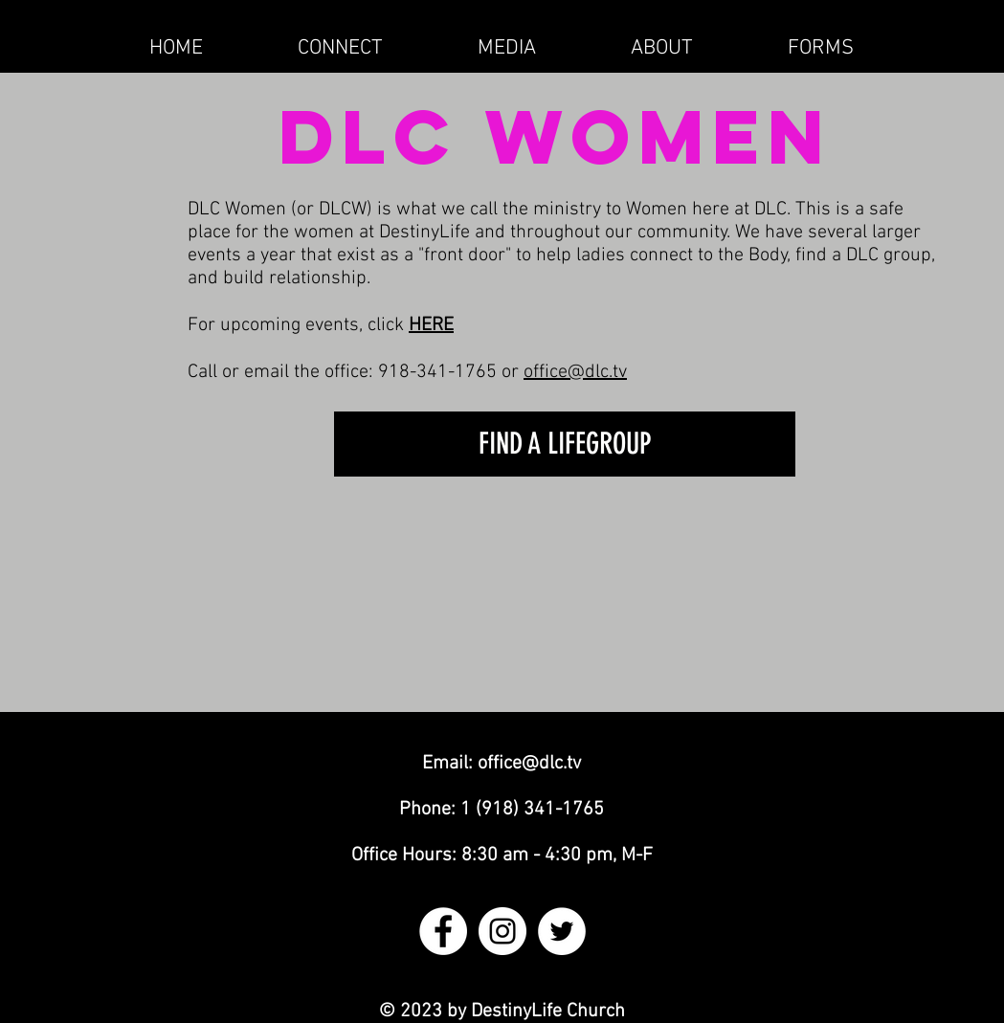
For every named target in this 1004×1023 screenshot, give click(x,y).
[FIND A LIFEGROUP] (564, 444)
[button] (341, 48)
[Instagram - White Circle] (502, 931)
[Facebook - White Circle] (443, 931)
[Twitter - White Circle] (562, 931)
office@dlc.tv (575, 372)
